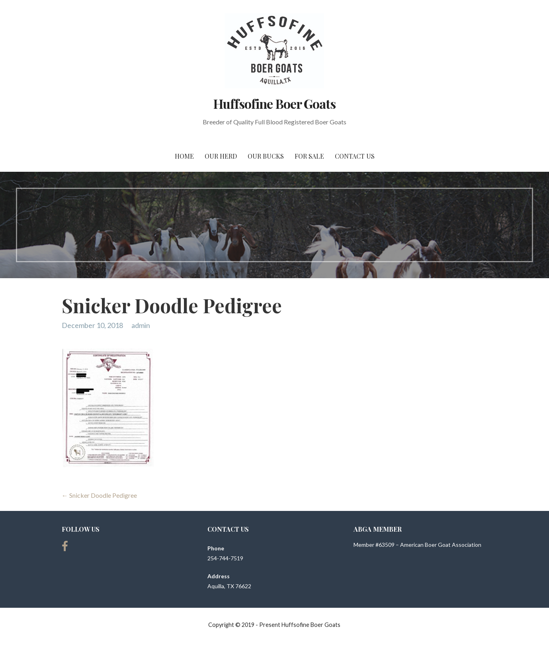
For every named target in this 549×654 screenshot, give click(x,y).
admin (140, 325)
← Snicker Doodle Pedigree (99, 495)
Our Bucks (266, 156)
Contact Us (355, 156)
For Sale (309, 156)
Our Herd (221, 156)
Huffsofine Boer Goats (274, 103)
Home (184, 156)
